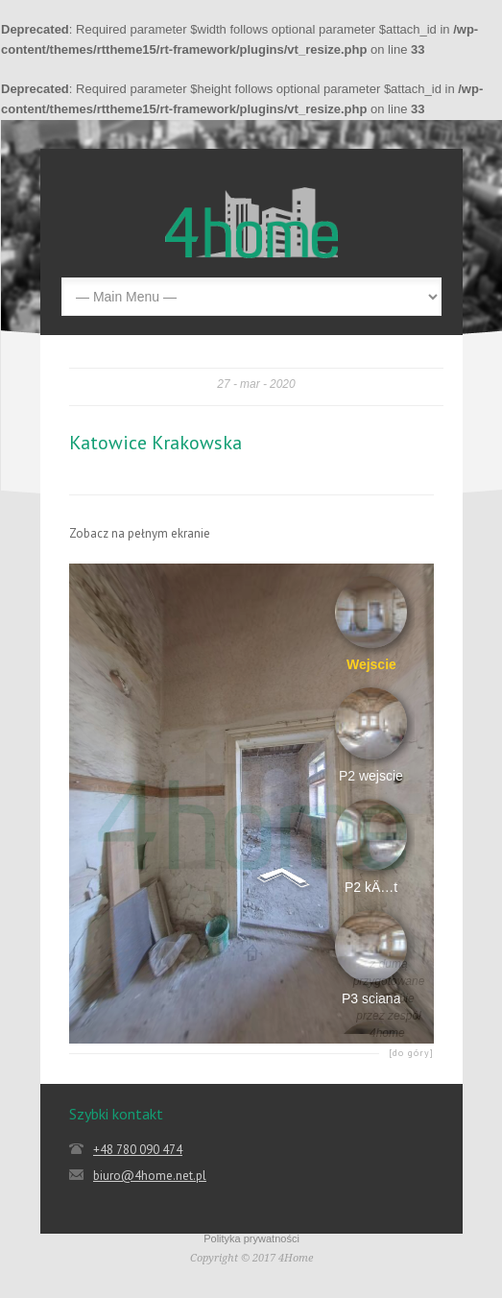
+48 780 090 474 (137, 1150)
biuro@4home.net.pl (149, 1175)
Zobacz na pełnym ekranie (139, 533)
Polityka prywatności (251, 1238)
